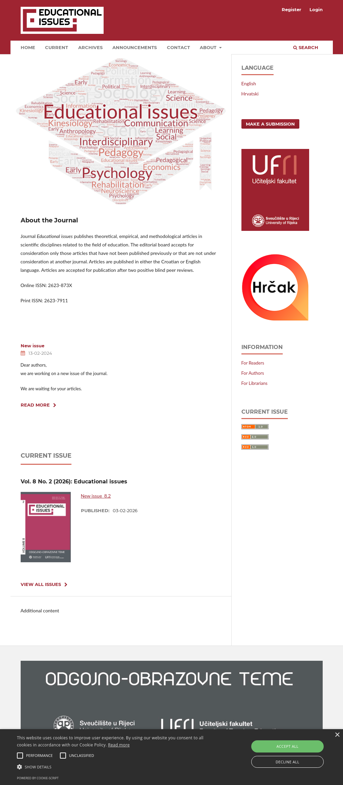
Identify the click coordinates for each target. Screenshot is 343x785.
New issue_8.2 (96, 496)
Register (291, 9)
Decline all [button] (287, 761)
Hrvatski (250, 93)
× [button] (337, 735)
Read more (119, 745)
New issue (32, 345)
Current (56, 47)
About (209, 47)
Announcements (134, 47)
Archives (90, 47)
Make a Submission (270, 124)
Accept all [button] (287, 746)
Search (305, 47)
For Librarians (254, 383)
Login (316, 9)
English (248, 83)
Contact (178, 47)
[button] (117, 766)
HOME (28, 47)
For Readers (252, 363)
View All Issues (41, 584)
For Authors (252, 373)
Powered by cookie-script (38, 778)
